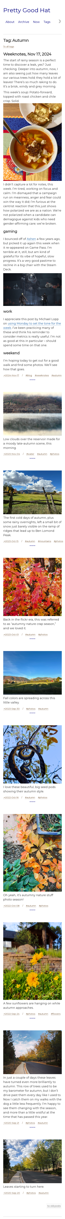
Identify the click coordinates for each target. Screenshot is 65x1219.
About (10, 22)
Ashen (31, 239)
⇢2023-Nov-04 (11, 454)
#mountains (44, 541)
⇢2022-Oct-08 (11, 905)
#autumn (57, 375)
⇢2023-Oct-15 (10, 541)
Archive (23, 22)
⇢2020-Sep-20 (11, 1193)
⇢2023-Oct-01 (11, 634)
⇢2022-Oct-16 (10, 797)
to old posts (54, 1205)
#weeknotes (42, 375)
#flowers (55, 1013)
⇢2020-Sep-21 (11, 1123)
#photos (54, 454)
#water (30, 454)
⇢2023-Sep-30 (11, 708)
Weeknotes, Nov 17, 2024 (27, 54)
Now (36, 22)
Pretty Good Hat (26, 10)
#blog (29, 375)
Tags (46, 22)
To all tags (8, 46)
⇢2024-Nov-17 (11, 375)
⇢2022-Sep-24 (11, 1013)
